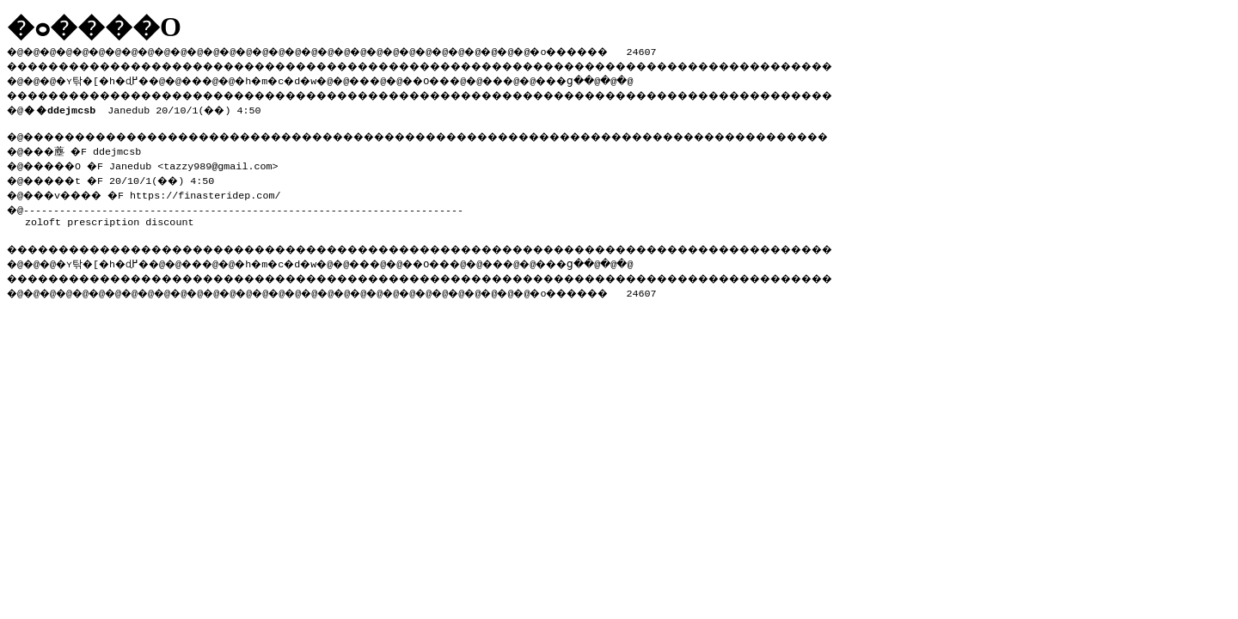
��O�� (473, 78)
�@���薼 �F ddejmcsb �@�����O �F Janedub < (91, 155)
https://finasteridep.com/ (220, 190)
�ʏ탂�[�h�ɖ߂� (111, 78)
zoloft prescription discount (109, 217)
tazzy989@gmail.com (229, 162)
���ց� (624, 78)
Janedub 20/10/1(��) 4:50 (146, 106)
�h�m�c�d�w (305, 78)
